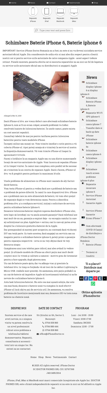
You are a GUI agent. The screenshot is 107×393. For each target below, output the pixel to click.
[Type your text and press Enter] (53, 30)
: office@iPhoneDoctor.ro (50, 333)
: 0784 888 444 (50, 326)
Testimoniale (73, 3)
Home (12, 3)
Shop (95, 3)
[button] (81, 278)
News (31, 3)
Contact (51, 3)
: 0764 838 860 (50, 322)
